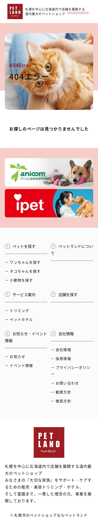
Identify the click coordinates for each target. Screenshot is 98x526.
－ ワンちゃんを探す (23, 262)
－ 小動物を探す (19, 280)
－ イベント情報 (19, 365)
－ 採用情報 (61, 358)
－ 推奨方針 (61, 400)
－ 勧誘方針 (61, 391)
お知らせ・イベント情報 (26, 337)
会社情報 (62, 333)
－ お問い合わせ (65, 382)
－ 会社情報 (61, 349)
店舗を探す (64, 294)
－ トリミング (17, 310)
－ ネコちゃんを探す (23, 271)
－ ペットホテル (19, 319)
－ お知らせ (15, 356)
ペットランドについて (72, 249)
